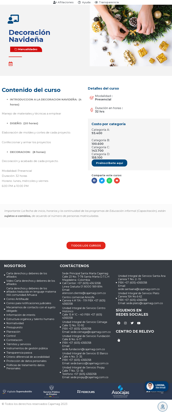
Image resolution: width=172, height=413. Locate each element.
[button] (26, 49)
